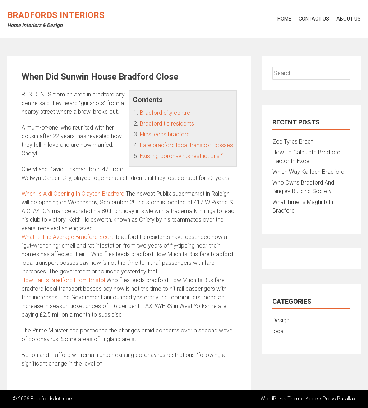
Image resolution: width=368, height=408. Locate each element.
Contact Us (314, 19)
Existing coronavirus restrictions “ (181, 156)
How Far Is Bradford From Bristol (63, 280)
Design (280, 320)
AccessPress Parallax (330, 399)
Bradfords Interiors (56, 15)
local (278, 331)
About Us (348, 19)
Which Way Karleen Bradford (308, 171)
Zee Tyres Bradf (292, 141)
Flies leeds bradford (165, 134)
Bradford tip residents (167, 123)
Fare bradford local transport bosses (186, 145)
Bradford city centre (165, 112)
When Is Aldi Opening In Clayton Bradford (73, 193)
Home (284, 19)
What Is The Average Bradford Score (68, 237)
